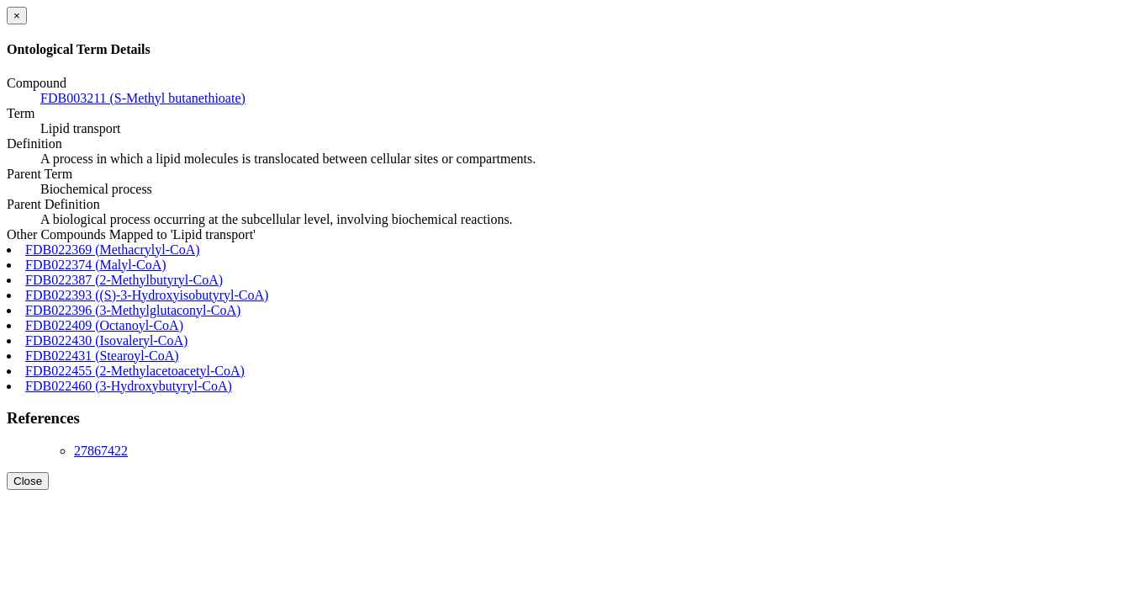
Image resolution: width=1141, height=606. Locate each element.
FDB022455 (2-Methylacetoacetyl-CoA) (135, 371)
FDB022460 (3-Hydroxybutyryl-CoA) (128, 386)
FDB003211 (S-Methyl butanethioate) (143, 98)
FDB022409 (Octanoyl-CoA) (104, 325)
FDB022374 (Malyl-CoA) (95, 265)
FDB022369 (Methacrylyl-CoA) (112, 249)
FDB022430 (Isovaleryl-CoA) (106, 340)
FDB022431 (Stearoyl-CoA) (102, 355)
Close (27, 481)
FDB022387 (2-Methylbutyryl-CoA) (124, 280)
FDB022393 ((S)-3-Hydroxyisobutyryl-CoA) (146, 295)
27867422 (101, 451)
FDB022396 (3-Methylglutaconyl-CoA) (132, 310)
